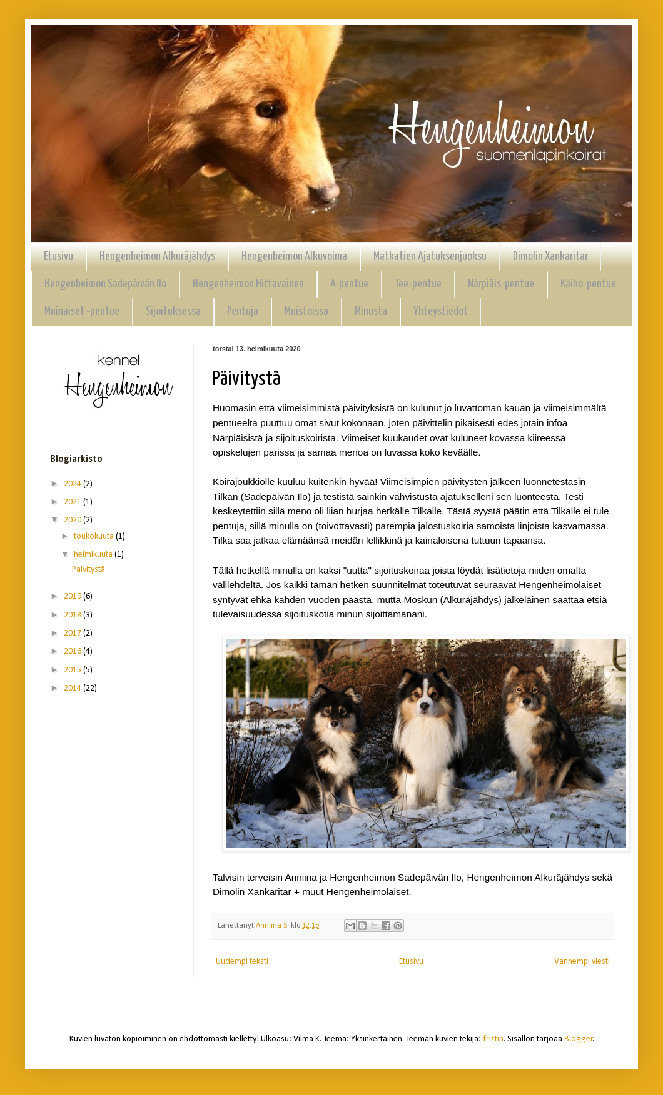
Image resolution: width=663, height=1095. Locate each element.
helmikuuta (94, 554)
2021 (73, 502)
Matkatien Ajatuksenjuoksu (430, 256)
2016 (73, 651)
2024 (73, 484)
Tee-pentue (418, 284)
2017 (73, 633)
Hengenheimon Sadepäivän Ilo (105, 284)
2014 (73, 688)
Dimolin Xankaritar (550, 256)
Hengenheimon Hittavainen (248, 284)
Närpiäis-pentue (501, 284)
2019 (73, 596)
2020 (73, 520)
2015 (73, 670)
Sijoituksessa (173, 312)
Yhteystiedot (440, 312)
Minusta (371, 312)
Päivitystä (88, 569)
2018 (73, 615)
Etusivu (58, 256)
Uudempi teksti (242, 961)
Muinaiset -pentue (81, 312)
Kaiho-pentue (588, 284)
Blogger (578, 1039)
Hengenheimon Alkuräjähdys (157, 256)
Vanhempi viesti (582, 961)
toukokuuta (95, 536)
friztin (493, 1039)
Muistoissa (306, 312)
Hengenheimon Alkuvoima (294, 256)
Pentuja (242, 312)
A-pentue (349, 284)
